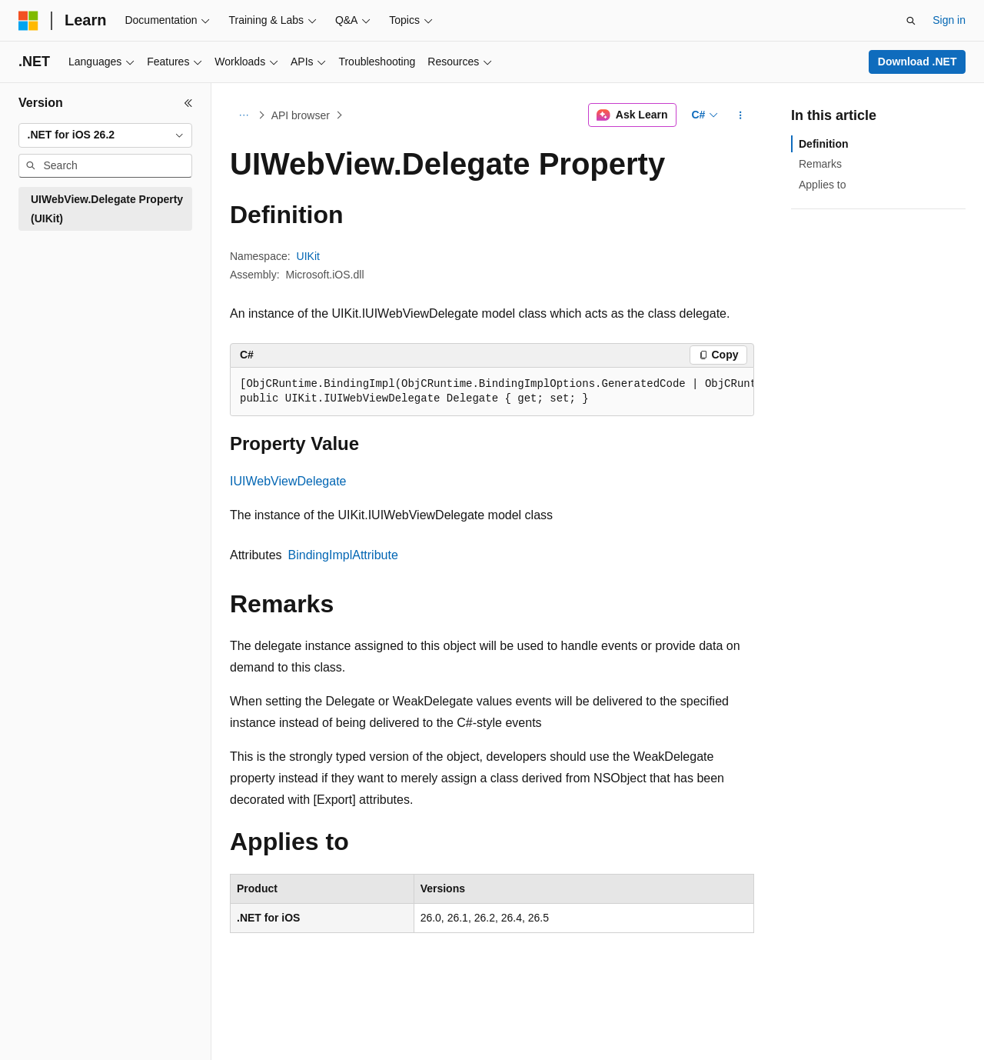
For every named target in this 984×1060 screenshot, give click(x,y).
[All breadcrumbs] (243, 115)
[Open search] (911, 21)
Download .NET (917, 61)
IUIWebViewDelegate (288, 481)
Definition (824, 144)
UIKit (308, 256)
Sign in (949, 20)
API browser (300, 115)
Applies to (822, 184)
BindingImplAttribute (343, 555)
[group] (492, 392)
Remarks (820, 164)
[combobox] (105, 135)
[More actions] (740, 115)
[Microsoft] (28, 21)
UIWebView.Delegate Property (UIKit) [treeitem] (107, 209)
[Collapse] (188, 103)
